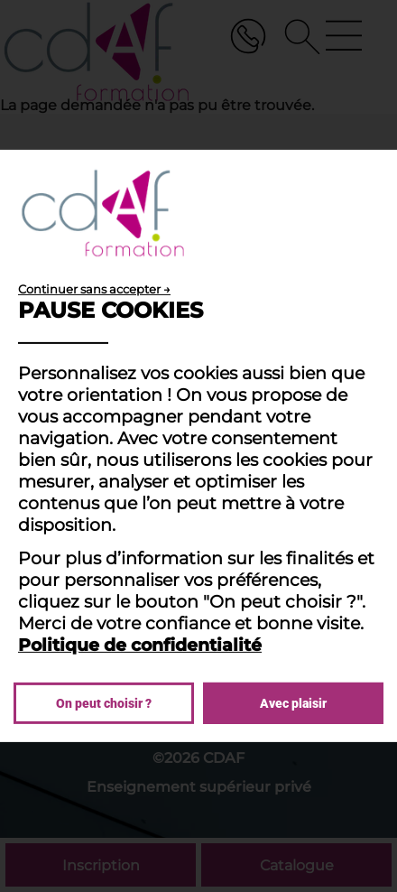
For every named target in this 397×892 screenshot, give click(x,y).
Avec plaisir (293, 703)
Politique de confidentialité (140, 644)
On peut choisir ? (104, 703)
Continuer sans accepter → (94, 289)
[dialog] (198, 446)
